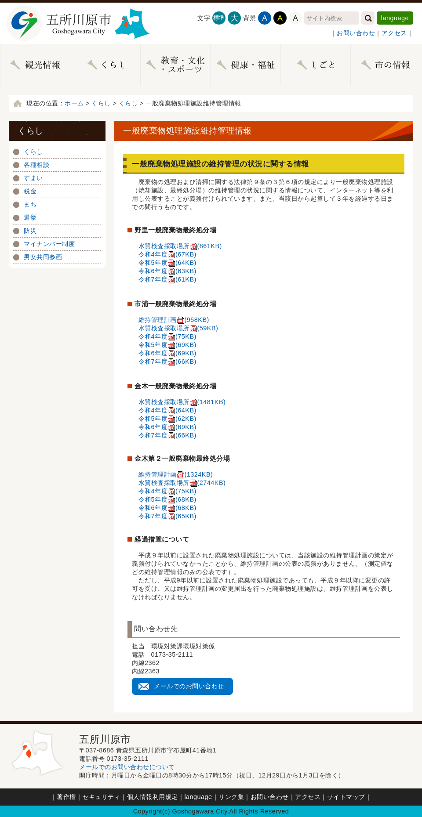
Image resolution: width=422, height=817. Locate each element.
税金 (30, 191)
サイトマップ (346, 796)
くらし (101, 103)
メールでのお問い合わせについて (127, 766)
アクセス (394, 32)
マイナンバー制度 (49, 243)
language (395, 18)
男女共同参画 (43, 256)
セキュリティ (101, 796)
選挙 (30, 217)
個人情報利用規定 (152, 796)
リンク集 (231, 796)
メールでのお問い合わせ (189, 686)
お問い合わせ (356, 32)
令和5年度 (167, 262)
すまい (33, 177)
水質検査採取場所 (180, 245)
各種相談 (36, 164)
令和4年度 (167, 254)
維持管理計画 (173, 319)
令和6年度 (167, 271)
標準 (219, 17)
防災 (30, 230)
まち (30, 204)
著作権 (66, 796)
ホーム (74, 103)
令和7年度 (167, 279)
